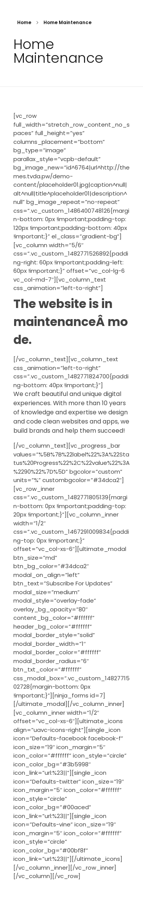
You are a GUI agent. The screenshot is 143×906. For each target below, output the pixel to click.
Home (24, 22)
